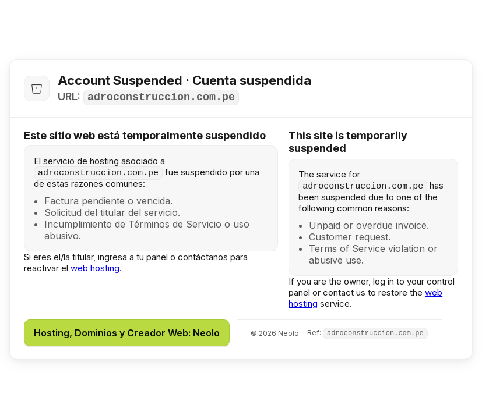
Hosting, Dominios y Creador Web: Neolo (127, 333)
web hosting (95, 268)
